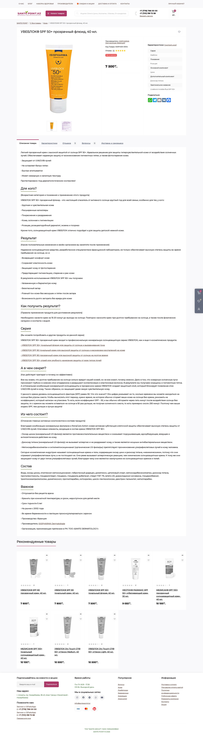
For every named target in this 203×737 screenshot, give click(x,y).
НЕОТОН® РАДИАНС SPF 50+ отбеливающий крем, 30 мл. (135, 593)
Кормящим (122, 696)
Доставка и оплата (107, 4)
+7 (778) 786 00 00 (148, 11)
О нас (21, 4)
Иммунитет (122, 699)
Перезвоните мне (24, 718)
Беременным (123, 693)
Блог (30, 4)
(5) (114, 51)
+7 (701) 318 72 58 (148, 13)
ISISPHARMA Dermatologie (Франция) (117, 42)
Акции (163, 704)
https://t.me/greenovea (90, 697)
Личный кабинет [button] (176, 4)
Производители (65, 4)
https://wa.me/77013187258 (96, 697)
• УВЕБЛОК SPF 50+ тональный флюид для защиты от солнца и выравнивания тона (63, 345)
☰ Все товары (35, 23)
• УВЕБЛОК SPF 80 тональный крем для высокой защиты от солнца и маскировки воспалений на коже (73, 350)
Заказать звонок (146, 16)
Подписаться (51, 684)
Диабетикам (123, 690)
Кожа (45, 23)
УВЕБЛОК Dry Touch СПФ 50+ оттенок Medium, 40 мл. (67, 652)
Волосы (121, 685)
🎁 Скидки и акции (85, 4)
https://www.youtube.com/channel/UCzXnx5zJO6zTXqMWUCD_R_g (102, 697)
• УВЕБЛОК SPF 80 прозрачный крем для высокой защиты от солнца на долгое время (64, 355)
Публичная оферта (169, 696)
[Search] (77, 13)
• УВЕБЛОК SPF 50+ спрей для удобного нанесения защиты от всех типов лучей (61, 360)
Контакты (125, 4)
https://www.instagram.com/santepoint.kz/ (77, 697)
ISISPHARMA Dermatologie (51, 523)
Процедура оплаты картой (172, 687)
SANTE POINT (22, 23)
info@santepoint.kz (82, 703)
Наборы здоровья (45, 4)
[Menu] (56, 13)
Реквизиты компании (170, 699)
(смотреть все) (170, 45)
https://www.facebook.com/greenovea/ (83, 697)
